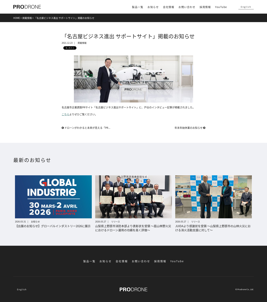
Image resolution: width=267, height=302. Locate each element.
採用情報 (205, 7)
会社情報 (168, 7)
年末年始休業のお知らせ (190, 127)
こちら (65, 114)
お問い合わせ (186, 7)
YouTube (221, 7)
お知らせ (153, 7)
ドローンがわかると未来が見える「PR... (86, 127)
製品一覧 (137, 7)
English (246, 6)
